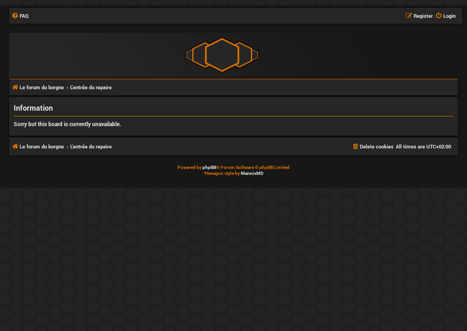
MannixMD (252, 173)
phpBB (209, 167)
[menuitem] (20, 15)
